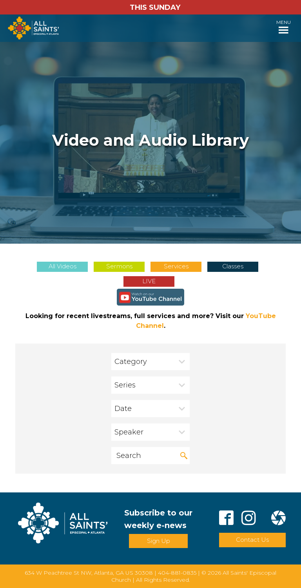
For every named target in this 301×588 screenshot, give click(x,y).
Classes (232, 266)
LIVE (149, 281)
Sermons (119, 266)
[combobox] (150, 361)
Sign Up (158, 541)
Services (176, 266)
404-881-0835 (177, 572)
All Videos (62, 266)
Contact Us (252, 539)
